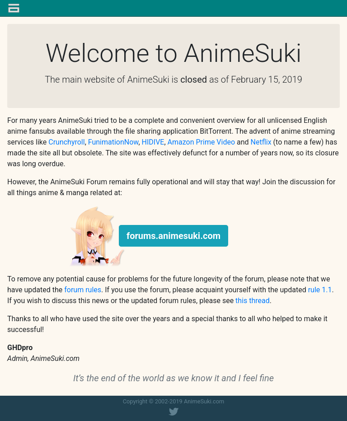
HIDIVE (153, 142)
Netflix (261, 142)
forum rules (82, 289)
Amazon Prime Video (201, 142)
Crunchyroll (66, 142)
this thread (252, 300)
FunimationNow (113, 142)
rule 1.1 (320, 289)
